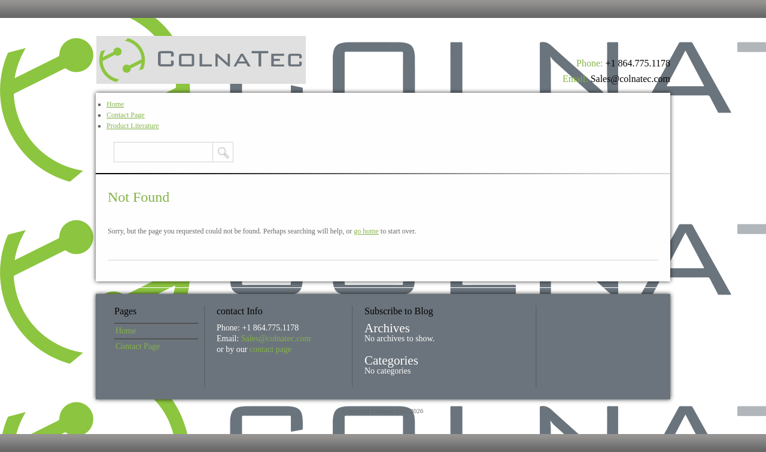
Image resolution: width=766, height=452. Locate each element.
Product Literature (133, 126)
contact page (270, 349)
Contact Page (126, 115)
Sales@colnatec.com (630, 79)
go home (366, 231)
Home (115, 104)
